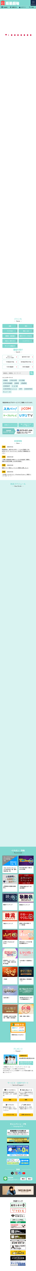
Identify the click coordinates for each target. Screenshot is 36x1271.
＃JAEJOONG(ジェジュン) (10, 389)
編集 (10, 1099)
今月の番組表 (10, 367)
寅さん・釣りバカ (10, 341)
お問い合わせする (26, 1114)
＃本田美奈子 (6, 386)
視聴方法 (13, 7)
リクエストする (10, 1114)
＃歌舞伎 (5, 380)
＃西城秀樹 (23, 383)
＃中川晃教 (22, 380)
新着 (4, 446)
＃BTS (20, 389)
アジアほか (10, 331)
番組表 (4, 7)
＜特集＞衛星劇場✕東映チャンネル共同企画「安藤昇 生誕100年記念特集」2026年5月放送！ (16, 460)
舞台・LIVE (26, 331)
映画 (10, 326)
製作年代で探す (26, 357)
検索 (31, 7)
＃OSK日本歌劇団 (7, 383)
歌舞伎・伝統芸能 (10, 336)
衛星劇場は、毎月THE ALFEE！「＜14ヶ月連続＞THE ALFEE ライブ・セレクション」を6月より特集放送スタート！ (16, 451)
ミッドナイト (26, 341)
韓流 (26, 326)
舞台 (29, 1179)
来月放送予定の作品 (26, 362)
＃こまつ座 (15, 386)
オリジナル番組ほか (10, 346)
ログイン (22, 7)
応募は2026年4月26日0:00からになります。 (26, 1063)
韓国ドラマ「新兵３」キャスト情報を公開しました (15, 468)
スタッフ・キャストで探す (10, 356)
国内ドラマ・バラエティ (26, 336)
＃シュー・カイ (7, 392)
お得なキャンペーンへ (10, 425)
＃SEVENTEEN (28, 389)
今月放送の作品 (10, 362)
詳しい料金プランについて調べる (26, 424)
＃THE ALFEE (13, 380)
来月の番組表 (26, 367)
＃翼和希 (16, 383)
